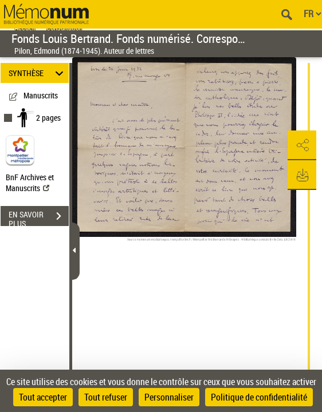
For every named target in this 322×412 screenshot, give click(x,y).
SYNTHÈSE (37, 73)
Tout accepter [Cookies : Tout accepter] (43, 397)
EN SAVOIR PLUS (39, 217)
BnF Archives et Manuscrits (30, 182)
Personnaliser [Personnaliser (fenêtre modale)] (169, 397)
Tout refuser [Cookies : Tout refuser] (105, 397)
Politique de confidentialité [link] (259, 397)
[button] (302, 145)
